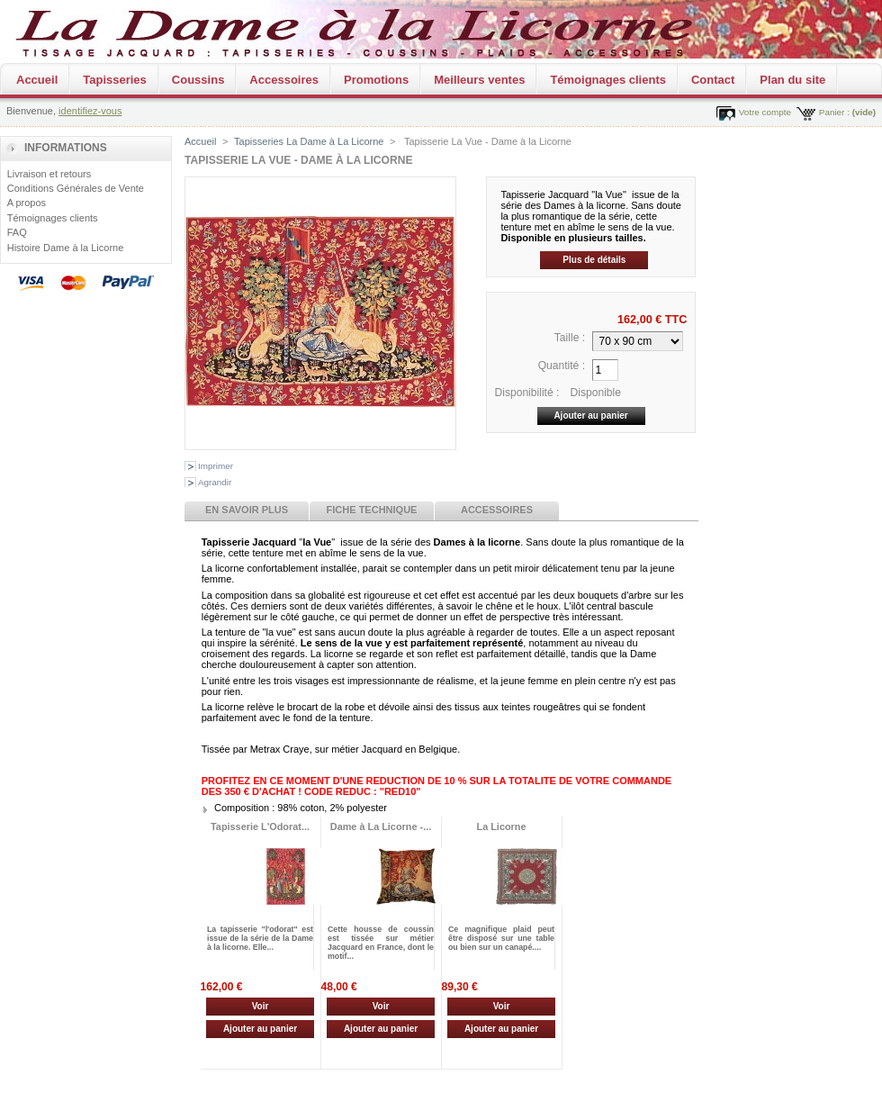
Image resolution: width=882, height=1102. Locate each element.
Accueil (37, 79)
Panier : (834, 112)
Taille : (569, 337)
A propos (26, 202)
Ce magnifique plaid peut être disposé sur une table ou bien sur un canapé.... (501, 938)
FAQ (17, 232)
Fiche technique (372, 509)
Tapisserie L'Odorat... (260, 826)
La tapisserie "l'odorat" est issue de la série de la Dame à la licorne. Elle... (260, 938)
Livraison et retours (49, 173)
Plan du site (792, 79)
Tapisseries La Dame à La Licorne (308, 141)
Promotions (376, 79)
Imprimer (215, 466)
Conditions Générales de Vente (75, 188)
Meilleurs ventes (479, 79)
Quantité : (561, 365)
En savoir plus (246, 509)
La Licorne (501, 826)
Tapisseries (115, 79)
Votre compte (765, 112)
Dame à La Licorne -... (380, 826)
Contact (712, 79)
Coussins (198, 79)
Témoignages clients (608, 79)
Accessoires (284, 79)
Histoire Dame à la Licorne (65, 247)
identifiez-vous (90, 110)
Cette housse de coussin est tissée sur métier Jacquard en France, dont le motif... (381, 943)
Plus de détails (594, 260)
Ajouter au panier (260, 1029)
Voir (260, 1006)
